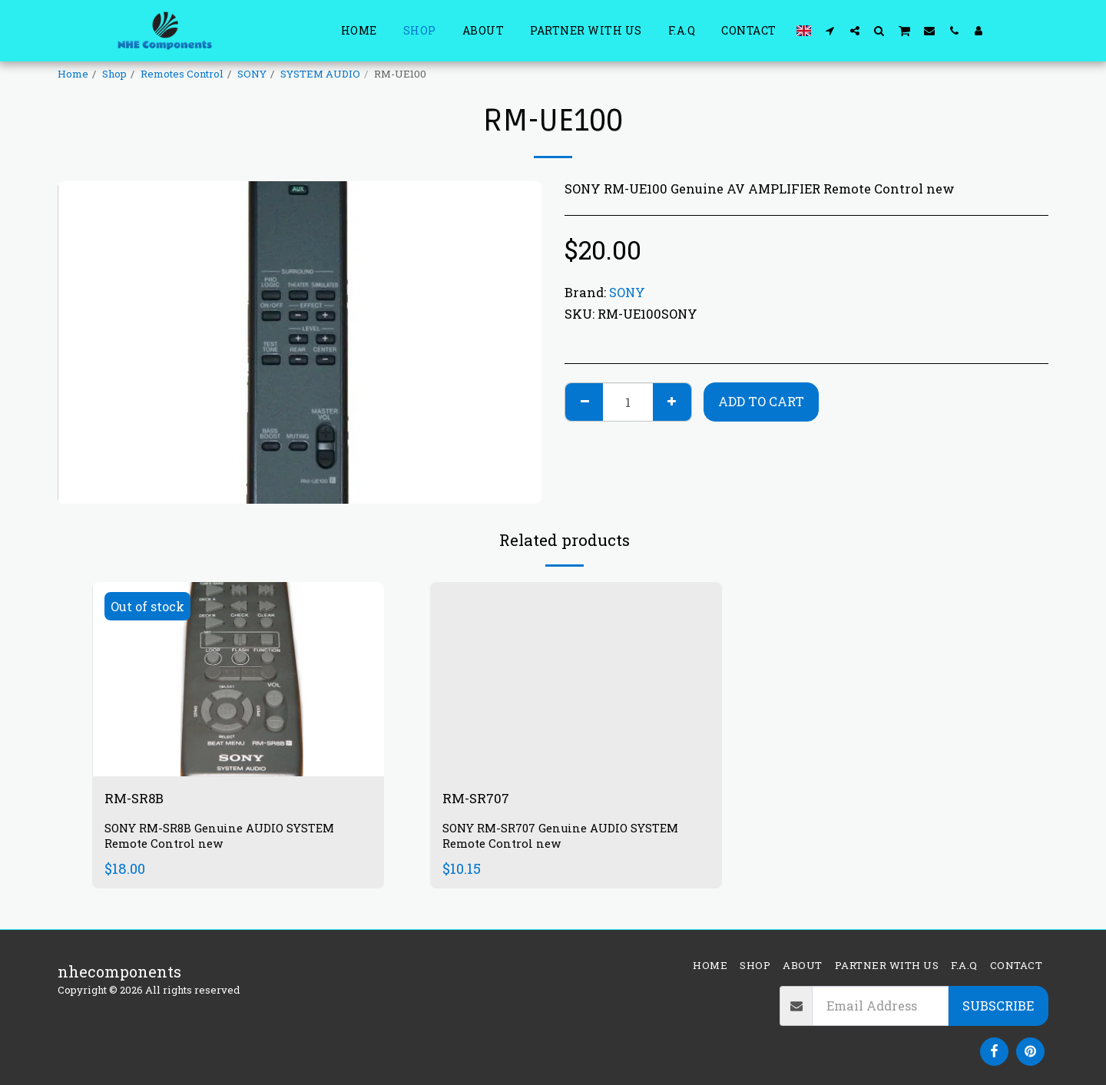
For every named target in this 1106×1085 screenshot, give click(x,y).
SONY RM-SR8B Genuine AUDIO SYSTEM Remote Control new (227, 839)
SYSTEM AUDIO (320, 74)
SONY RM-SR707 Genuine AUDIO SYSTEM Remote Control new (569, 839)
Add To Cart (761, 401)
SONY (252, 74)
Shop (114, 74)
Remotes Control (182, 74)
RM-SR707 (481, 799)
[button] (830, 30)
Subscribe (998, 1005)
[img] (238, 679)
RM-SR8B (139, 799)
